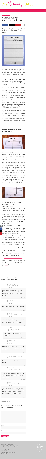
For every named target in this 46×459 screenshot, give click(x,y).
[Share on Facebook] (5, 25)
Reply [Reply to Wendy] (23, 365)
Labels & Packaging (11, 10)
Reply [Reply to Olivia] (23, 337)
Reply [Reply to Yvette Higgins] (23, 297)
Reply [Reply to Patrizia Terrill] (23, 352)
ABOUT (38, 444)
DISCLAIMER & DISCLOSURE (40, 447)
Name (2, 425)
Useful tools (35, 10)
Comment (4, 410)
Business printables (6, 15)
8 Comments (15, 22)
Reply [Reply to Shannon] (23, 325)
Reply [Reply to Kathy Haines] (23, 379)
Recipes (3, 10)
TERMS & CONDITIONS (39, 452)
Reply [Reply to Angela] (23, 397)
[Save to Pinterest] (18, 25)
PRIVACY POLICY (40, 449)
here (6, 265)
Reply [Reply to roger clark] (23, 310)
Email (2, 430)
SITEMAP (38, 454)
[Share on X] (11, 25)
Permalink (10, 287)
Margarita (10, 22)
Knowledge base (27, 10)
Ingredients (19, 10)
